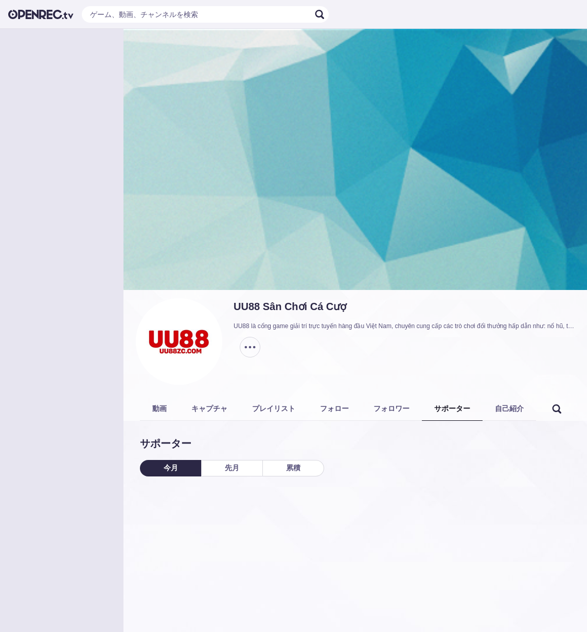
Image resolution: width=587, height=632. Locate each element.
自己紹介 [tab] (509, 408)
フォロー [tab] (334, 408)
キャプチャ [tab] (209, 408)
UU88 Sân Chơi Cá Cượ (290, 306)
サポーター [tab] (452, 408)
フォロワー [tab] (391, 408)
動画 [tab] (159, 408)
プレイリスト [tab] (273, 408)
